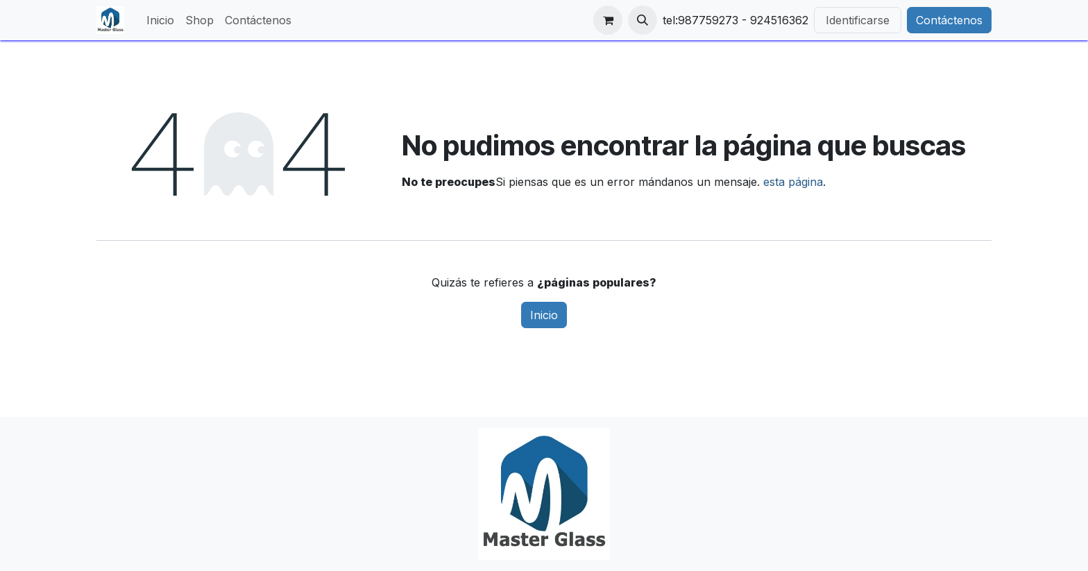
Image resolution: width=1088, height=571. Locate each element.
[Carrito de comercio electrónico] (607, 20)
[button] (642, 20)
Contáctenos (949, 20)
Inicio (544, 315)
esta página (793, 182)
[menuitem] (160, 20)
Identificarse (858, 20)
